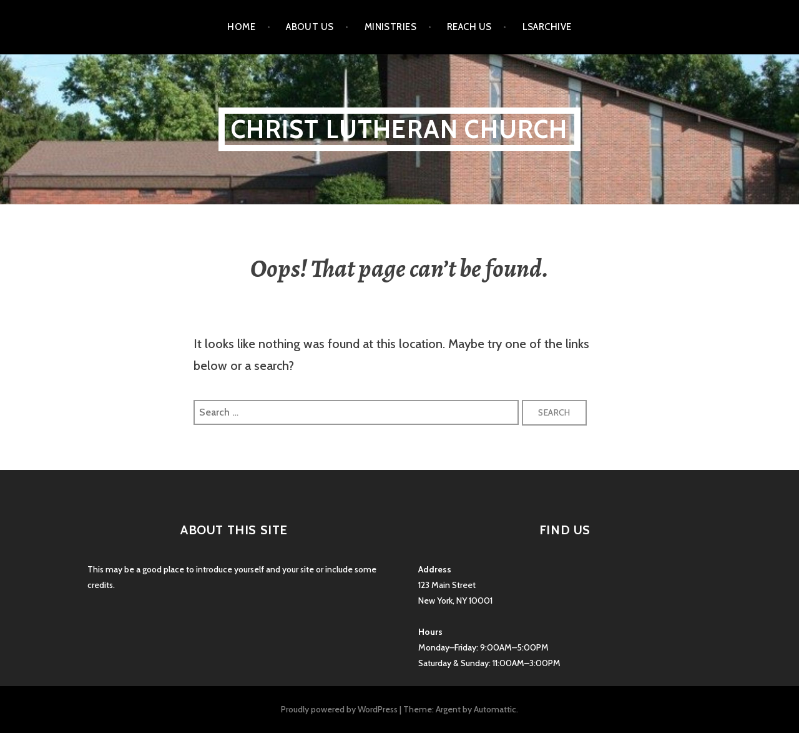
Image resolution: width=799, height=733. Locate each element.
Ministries (391, 26)
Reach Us (469, 26)
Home (241, 26)
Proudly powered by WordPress (339, 709)
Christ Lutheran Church (399, 129)
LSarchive (547, 26)
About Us (310, 26)
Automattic (495, 709)
